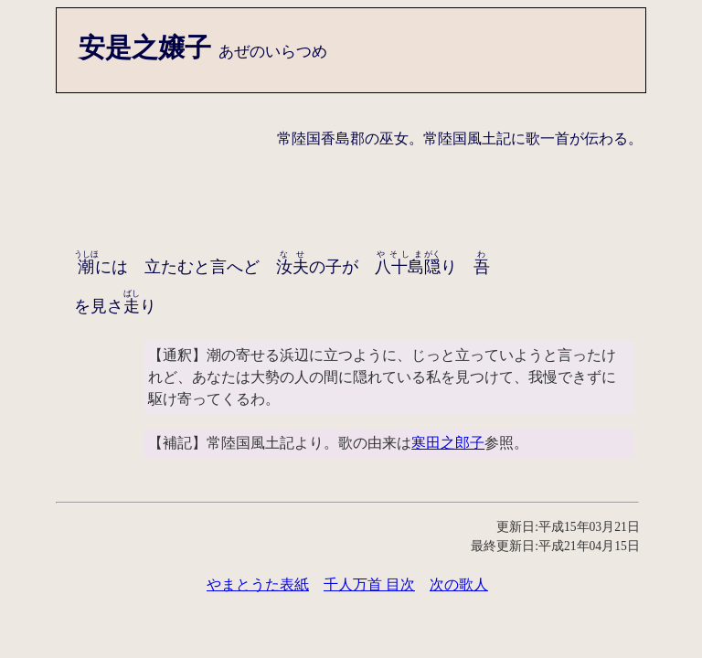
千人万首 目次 (369, 584)
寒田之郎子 (447, 443)
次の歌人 (459, 584)
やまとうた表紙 (258, 584)
